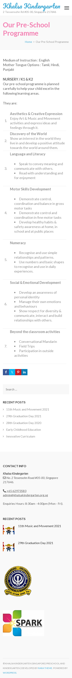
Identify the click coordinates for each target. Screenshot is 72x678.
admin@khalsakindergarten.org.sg (25, 495)
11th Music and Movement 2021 (27, 409)
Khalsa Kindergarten (31, 5)
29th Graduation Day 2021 (23, 416)
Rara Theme (45, 668)
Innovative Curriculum (20, 436)
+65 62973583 (16, 491)
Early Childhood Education (23, 429)
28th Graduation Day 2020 (23, 423)
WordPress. (10, 672)
